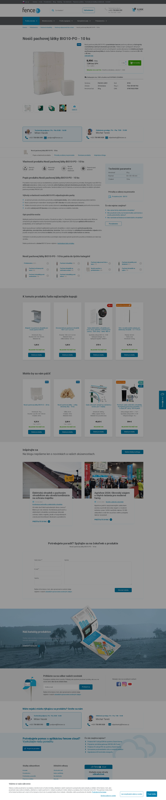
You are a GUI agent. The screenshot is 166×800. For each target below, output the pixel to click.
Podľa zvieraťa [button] (30, 21)
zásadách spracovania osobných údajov (58, 592)
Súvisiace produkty (84, 155)
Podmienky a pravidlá (29, 776)
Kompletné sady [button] (83, 21)
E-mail (36, 569)
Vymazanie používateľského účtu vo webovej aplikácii (105, 749)
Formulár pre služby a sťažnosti (94, 2)
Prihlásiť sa (86, 687)
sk (26, 2)
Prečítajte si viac (40, 521)
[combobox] (66, 10)
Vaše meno (37, 560)
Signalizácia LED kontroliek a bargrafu (100, 752)
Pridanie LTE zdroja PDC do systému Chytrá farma (104, 747)
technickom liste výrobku (66, 243)
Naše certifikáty (58, 773)
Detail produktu (36, 355)
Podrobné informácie (99, 792)
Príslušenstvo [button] (100, 21)
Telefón (36, 578)
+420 (115, 10)
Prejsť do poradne (33, 748)
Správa (66, 560)
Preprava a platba (78, 2)
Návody (56, 779)
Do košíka (135, 62)
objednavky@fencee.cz (117, 138)
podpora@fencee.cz (55, 138)
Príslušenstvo (34, 27)
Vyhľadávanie (88, 10)
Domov (35, 2)
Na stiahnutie (67, 2)
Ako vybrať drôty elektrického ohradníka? (121, 210)
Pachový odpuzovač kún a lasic (64, 27)
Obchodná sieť (58, 770)
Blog (54, 2)
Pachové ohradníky (46, 27)
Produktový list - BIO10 (119, 196)
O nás (40, 2)
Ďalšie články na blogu (132, 452)
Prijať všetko (151, 794)
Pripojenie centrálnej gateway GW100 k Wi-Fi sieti (104, 744)
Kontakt (108, 2)
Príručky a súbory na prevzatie (64, 155)
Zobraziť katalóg (31, 646)
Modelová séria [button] (47, 21)
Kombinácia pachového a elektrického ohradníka (47, 504)
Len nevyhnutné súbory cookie (131, 794)
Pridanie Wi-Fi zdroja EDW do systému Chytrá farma (105, 741)
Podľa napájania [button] (65, 21)
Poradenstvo (47, 2)
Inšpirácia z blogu (100, 155)
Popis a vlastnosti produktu (42, 155)
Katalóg (59, 2)
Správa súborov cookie (108, 796)
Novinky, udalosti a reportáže (114, 502)
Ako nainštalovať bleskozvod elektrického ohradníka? (125, 217)
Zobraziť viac (89, 55)
